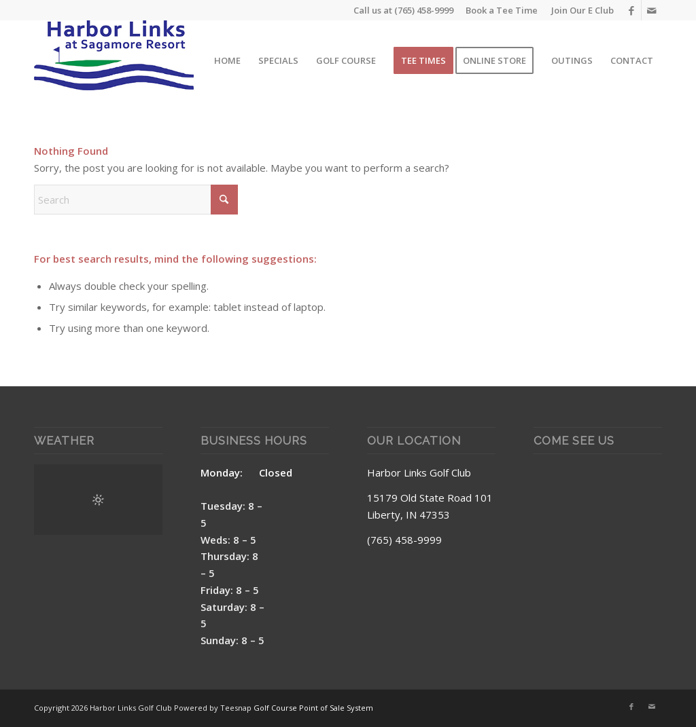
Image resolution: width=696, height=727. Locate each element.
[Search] (136, 200)
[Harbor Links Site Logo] (114, 60)
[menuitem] (579, 10)
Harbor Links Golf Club (419, 472)
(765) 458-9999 (423, 10)
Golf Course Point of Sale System (313, 708)
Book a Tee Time (502, 10)
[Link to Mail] (652, 10)
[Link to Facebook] (631, 10)
